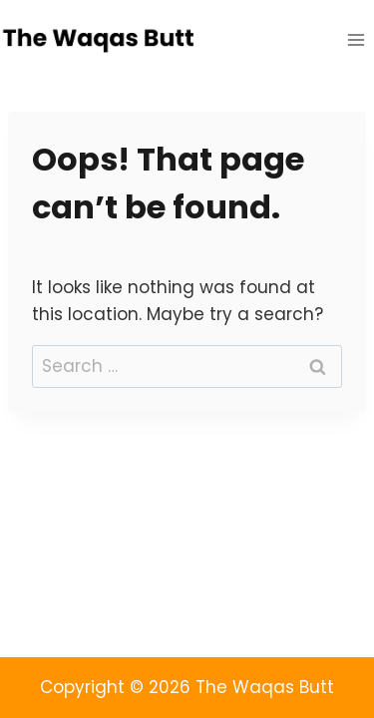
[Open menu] (355, 39)
